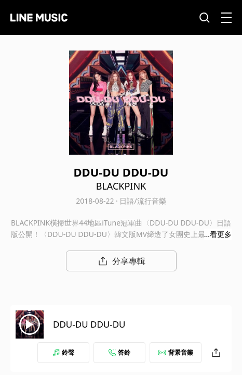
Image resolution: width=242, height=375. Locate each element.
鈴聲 (63, 352)
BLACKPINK (121, 186)
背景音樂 (175, 352)
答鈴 (119, 352)
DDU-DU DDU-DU (89, 324)
